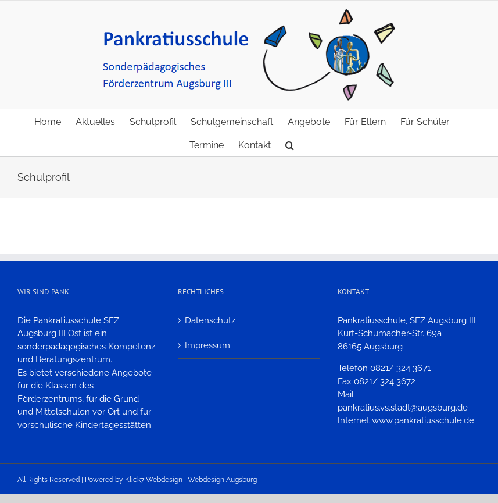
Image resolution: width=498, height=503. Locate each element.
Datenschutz (210, 320)
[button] (289, 144)
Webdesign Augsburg (222, 480)
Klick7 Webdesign (153, 480)
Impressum (207, 345)
